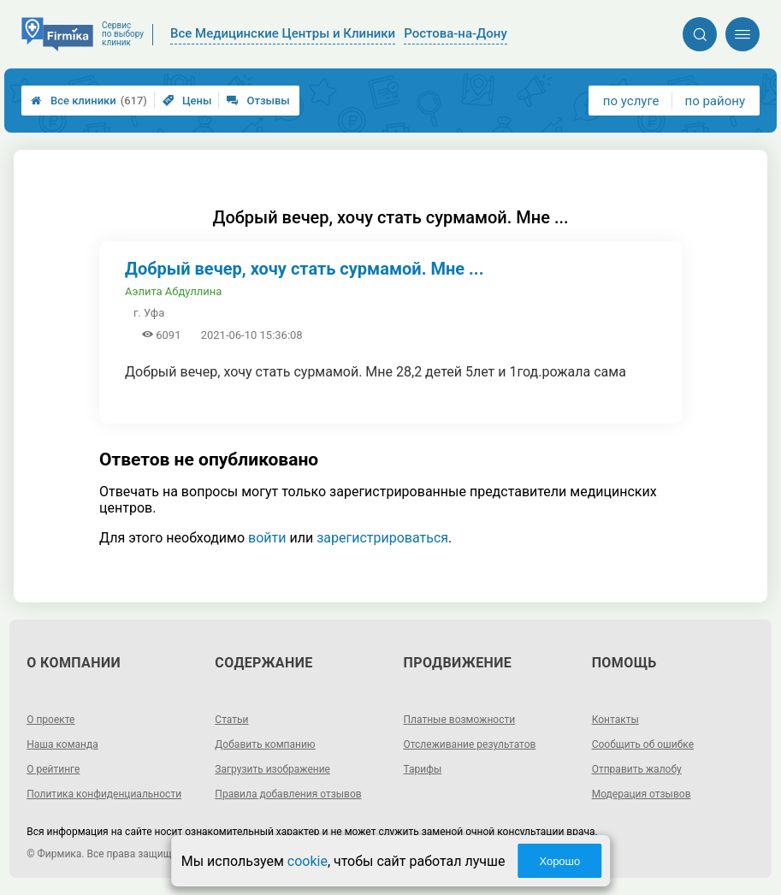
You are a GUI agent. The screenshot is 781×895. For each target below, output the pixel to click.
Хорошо (559, 861)
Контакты (615, 720)
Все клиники (89, 100)
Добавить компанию (265, 744)
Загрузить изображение (272, 769)
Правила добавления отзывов (288, 794)
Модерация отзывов (641, 794)
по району (715, 101)
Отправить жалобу (637, 769)
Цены (187, 100)
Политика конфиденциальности (104, 794)
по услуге (631, 101)
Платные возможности (460, 720)
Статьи (231, 720)
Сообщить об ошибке (643, 744)
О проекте (50, 720)
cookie (307, 861)
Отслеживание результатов (470, 744)
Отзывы (258, 100)
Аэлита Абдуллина (173, 291)
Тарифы (423, 769)
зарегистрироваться (382, 538)
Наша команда (62, 744)
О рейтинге (53, 769)
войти (267, 538)
